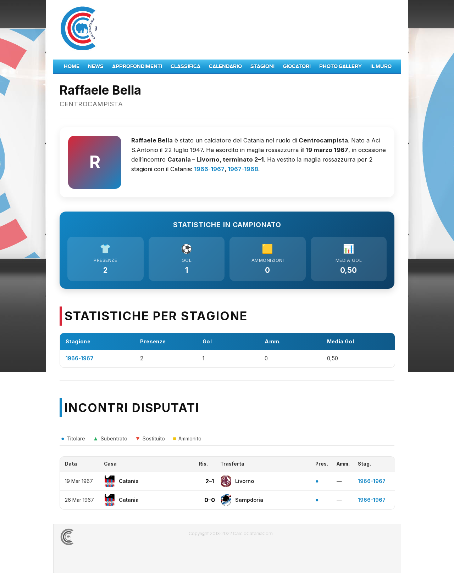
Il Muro (381, 66)
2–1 (209, 482)
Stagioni (262, 66)
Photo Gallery (340, 66)
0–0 (209, 501)
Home (71, 66)
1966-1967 (209, 169)
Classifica (185, 66)
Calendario (225, 66)
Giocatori (297, 66)
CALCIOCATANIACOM (92, 537)
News (96, 66)
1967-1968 (243, 169)
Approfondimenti (137, 66)
